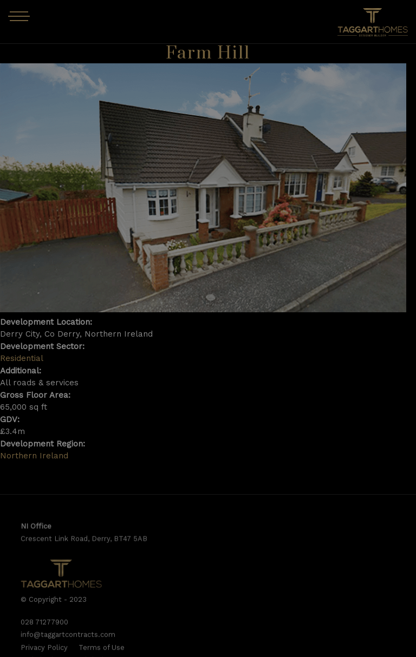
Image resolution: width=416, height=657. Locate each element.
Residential (21, 358)
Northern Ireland (34, 456)
